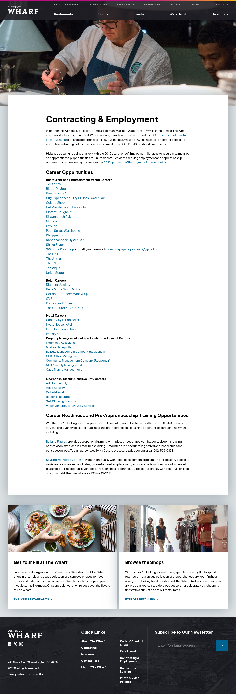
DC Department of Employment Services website (136, 162)
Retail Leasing (129, 651)
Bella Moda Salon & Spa (63, 289)
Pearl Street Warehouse (63, 231)
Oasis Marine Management (64, 369)
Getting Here (90, 661)
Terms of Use (36, 674)
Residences (152, 4)
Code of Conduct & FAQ (131, 643)
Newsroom (88, 654)
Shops (103, 14)
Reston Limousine (58, 397)
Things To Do (97, 4)
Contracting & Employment (129, 659)
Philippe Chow (56, 235)
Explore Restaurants (32, 599)
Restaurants (63, 14)
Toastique (53, 268)
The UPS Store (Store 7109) (65, 308)
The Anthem (55, 259)
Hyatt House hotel (59, 324)
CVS (49, 298)
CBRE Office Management (63, 356)
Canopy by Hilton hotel (62, 320)
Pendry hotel (55, 334)
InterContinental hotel (62, 329)
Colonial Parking (56, 392)
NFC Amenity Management (64, 365)
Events (139, 14)
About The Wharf (66, 4)
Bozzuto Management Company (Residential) (75, 351)
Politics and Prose (59, 303)
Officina (51, 226)
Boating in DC (56, 193)
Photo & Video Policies (129, 679)
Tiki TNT (52, 263)
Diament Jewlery (58, 284)
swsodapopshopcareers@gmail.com (134, 249)
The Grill (52, 254)
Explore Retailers (140, 599)
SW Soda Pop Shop (60, 249)
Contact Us (220, 4)
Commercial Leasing (128, 669)
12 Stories (53, 184)
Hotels (175, 4)
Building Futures (56, 441)
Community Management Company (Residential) (78, 360)
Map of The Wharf (93, 667)
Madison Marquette (59, 347)
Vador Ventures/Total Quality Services (70, 406)
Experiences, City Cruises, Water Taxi (78, 198)
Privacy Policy (16, 674)
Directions (220, 14)
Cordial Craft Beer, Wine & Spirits (69, 294)
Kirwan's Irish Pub (58, 217)
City (49, 198)
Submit (222, 645)
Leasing (196, 4)
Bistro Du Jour (56, 189)
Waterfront (178, 14)
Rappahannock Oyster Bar (65, 240)
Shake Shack (55, 245)
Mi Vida (51, 221)
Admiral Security (56, 383)
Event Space (125, 4)
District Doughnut (59, 212)
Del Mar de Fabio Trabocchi (66, 207)
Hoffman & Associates (61, 342)
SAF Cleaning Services (61, 401)
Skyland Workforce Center (63, 460)
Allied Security (55, 388)
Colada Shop (55, 203)
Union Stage (55, 273)
